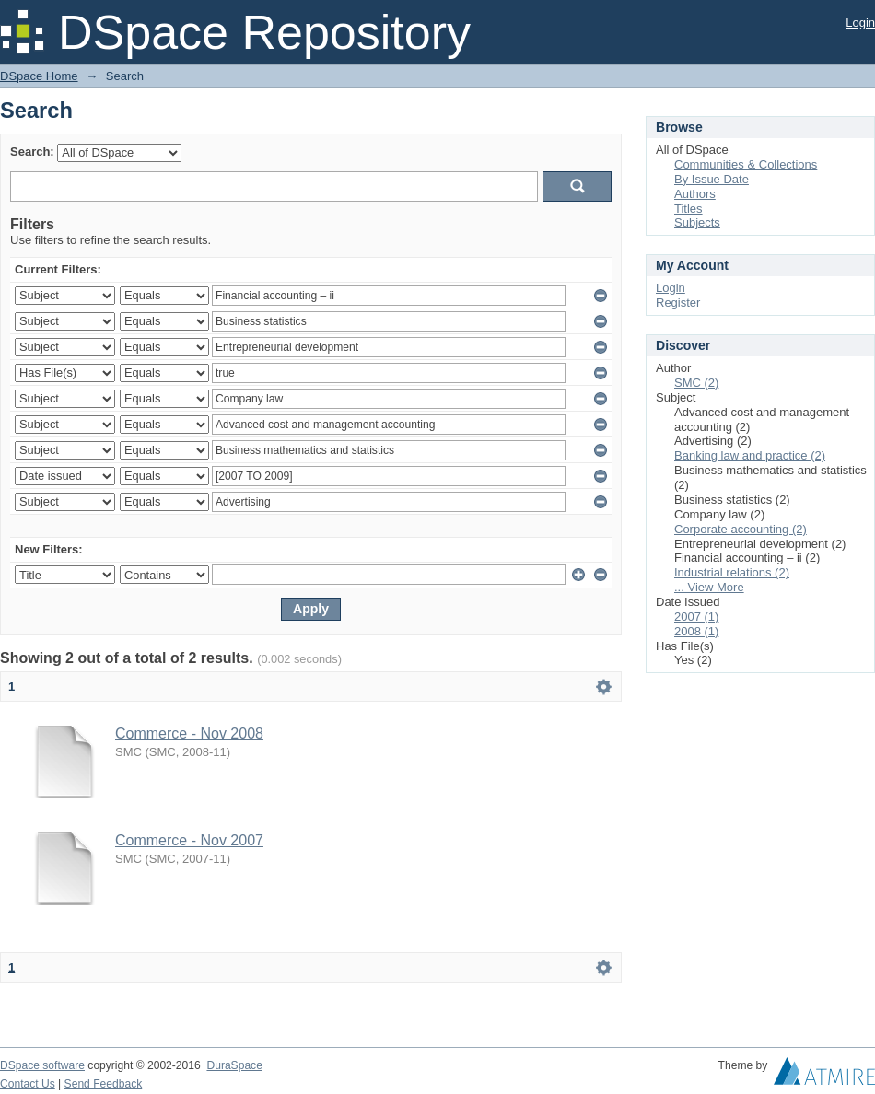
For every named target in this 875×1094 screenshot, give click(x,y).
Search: (32, 151)
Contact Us (27, 1083)
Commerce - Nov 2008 (189, 733)
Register (678, 302)
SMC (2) (696, 383)
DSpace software (42, 1065)
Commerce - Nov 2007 (189, 840)
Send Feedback (103, 1083)
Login (860, 22)
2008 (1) (696, 631)
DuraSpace (234, 1065)
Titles (688, 208)
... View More (709, 587)
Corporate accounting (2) (740, 529)
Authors (695, 194)
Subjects (697, 222)
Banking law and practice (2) (749, 455)
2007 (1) (696, 616)
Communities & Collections (745, 164)
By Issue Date (711, 179)
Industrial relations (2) (731, 572)
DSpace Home (39, 76)
